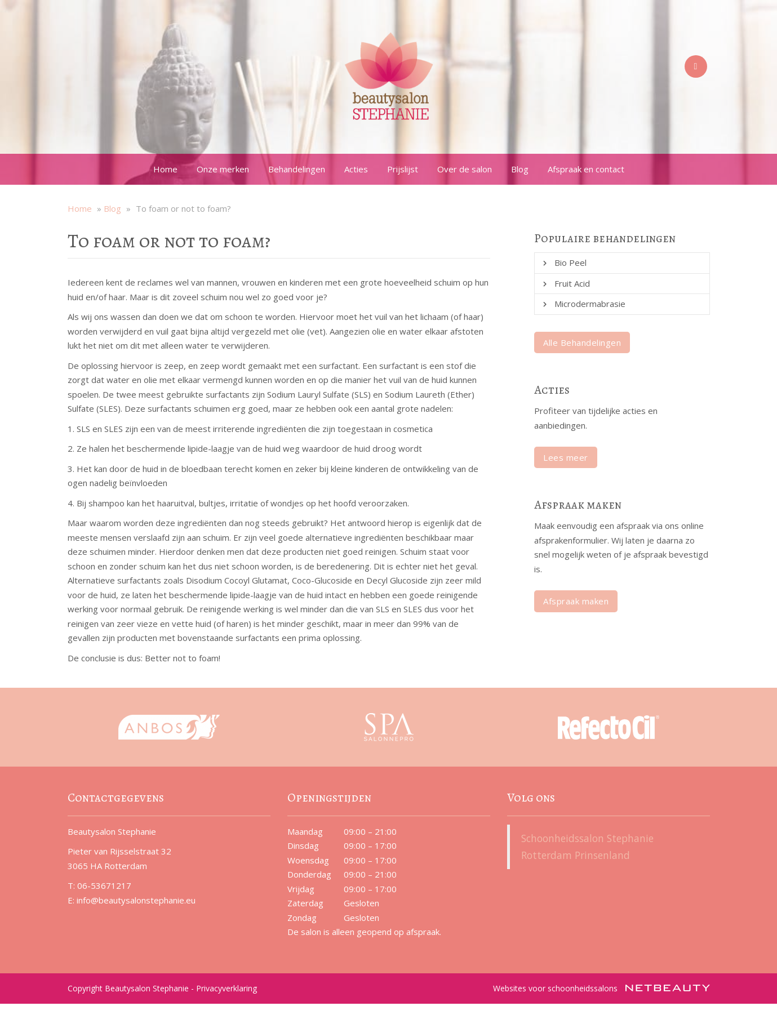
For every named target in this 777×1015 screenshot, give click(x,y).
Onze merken (223, 169)
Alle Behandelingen (582, 342)
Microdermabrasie (589, 303)
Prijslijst (402, 169)
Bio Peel (570, 262)
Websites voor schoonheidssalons (601, 988)
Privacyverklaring (226, 988)
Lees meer (565, 457)
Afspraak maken (576, 601)
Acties (356, 169)
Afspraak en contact (586, 169)
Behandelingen (296, 169)
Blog (520, 169)
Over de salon (464, 169)
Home (165, 169)
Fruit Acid (572, 283)
